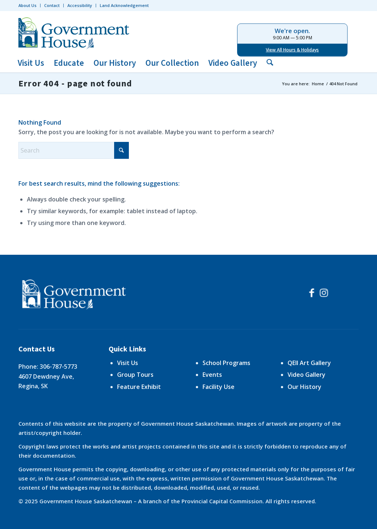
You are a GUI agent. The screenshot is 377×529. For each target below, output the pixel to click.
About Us (27, 5)
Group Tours (135, 375)
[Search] (267, 63)
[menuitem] (29, 5)
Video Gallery (306, 375)
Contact (52, 5)
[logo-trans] (75, 32)
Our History (304, 387)
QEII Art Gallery (309, 363)
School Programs (226, 363)
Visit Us (127, 363)
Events (212, 375)
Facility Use (218, 387)
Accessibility (79, 5)
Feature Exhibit (139, 387)
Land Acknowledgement (124, 5)
